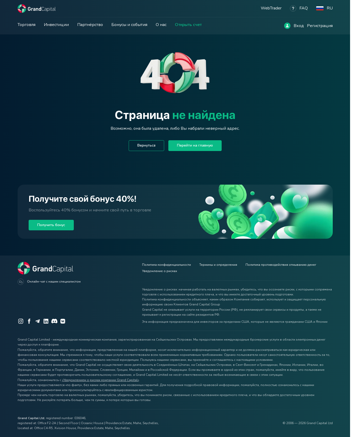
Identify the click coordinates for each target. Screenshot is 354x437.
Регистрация (320, 26)
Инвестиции (56, 25)
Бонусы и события (129, 25)
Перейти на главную (195, 145)
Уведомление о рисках (159, 271)
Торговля (26, 25)
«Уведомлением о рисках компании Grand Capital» (100, 380)
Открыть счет (188, 25)
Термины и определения (218, 265)
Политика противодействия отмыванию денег (281, 265)
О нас (161, 25)
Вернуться (146, 145)
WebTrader (271, 8)
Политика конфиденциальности (166, 265)
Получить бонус (51, 224)
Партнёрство (90, 25)
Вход (299, 26)
